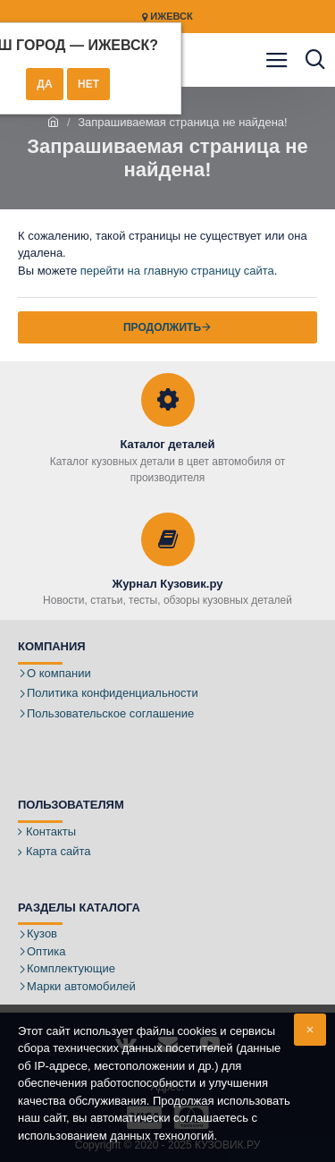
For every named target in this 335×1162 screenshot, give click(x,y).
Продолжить (162, 327)
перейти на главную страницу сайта (177, 270)
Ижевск (167, 16)
